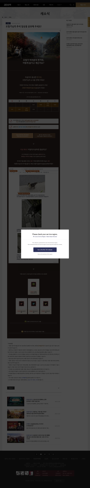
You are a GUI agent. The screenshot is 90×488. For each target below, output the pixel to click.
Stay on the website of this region (45, 254)
